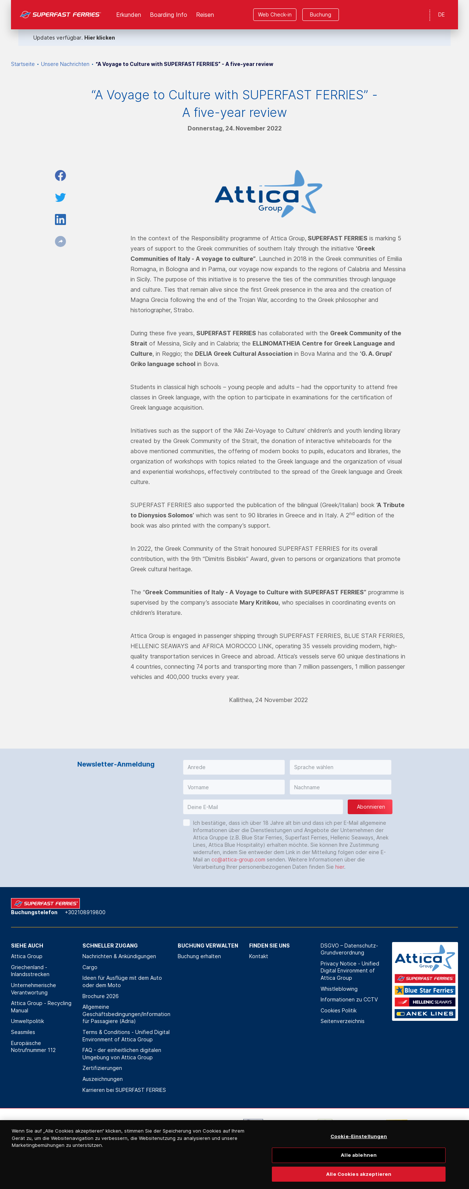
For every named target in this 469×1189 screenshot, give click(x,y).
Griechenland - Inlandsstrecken (30, 971)
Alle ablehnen (359, 1164)
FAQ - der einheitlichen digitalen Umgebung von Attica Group (121, 1053)
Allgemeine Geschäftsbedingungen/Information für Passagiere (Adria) (126, 1014)
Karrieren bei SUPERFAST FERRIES (124, 1090)
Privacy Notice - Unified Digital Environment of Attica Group (350, 970)
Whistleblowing (339, 989)
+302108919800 (85, 912)
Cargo (89, 967)
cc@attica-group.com (238, 859)
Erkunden (128, 14)
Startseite (23, 64)
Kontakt (258, 956)
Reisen (205, 14)
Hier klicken (99, 37)
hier (339, 867)
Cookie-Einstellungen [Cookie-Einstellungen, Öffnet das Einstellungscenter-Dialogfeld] (358, 1145)
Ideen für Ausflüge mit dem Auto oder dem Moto (122, 981)
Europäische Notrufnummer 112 (33, 1046)
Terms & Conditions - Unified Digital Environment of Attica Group (126, 1035)
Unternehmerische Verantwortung (33, 989)
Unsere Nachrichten (65, 64)
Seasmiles (23, 1032)
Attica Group (27, 956)
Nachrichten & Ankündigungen (119, 956)
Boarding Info (168, 14)
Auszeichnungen (102, 1079)
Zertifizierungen (102, 1068)
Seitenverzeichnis (343, 1021)
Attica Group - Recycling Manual (41, 1006)
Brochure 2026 (100, 996)
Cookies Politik (339, 1010)
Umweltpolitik (27, 1021)
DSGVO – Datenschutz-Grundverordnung (349, 949)
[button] (234, 767)
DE (441, 14)
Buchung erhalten (199, 956)
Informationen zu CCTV (349, 999)
